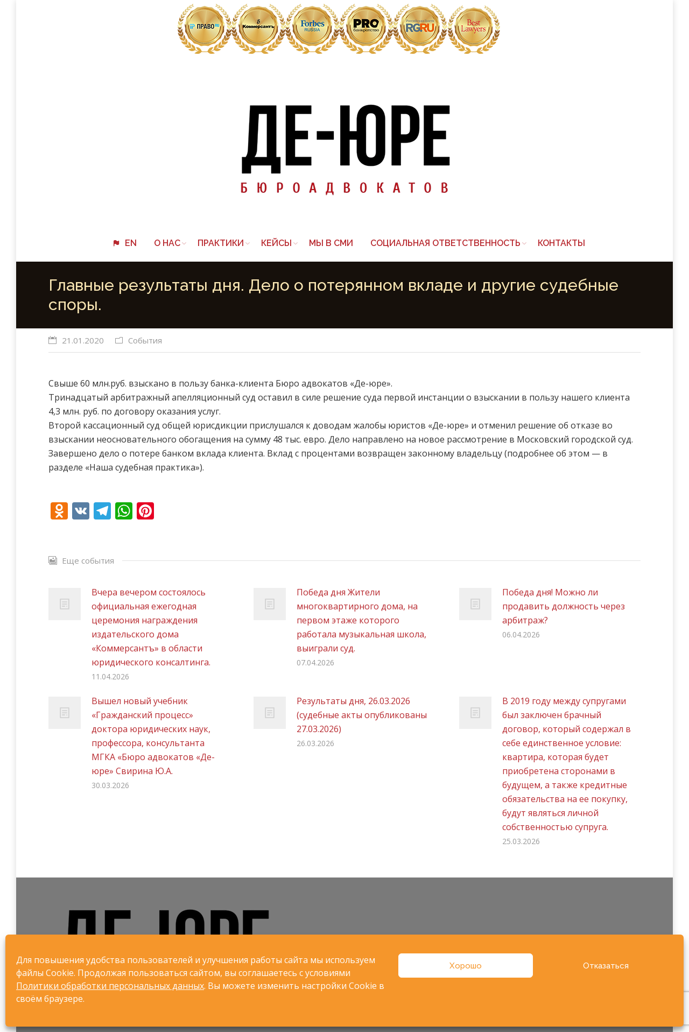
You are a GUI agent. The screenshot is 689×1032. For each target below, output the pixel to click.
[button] (344, 487)
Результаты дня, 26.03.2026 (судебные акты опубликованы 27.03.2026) (362, 715)
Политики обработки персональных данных (110, 986)
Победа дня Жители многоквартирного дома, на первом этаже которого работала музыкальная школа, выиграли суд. (361, 620)
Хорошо (465, 966)
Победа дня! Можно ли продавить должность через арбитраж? (563, 606)
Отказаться (606, 966)
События (145, 340)
